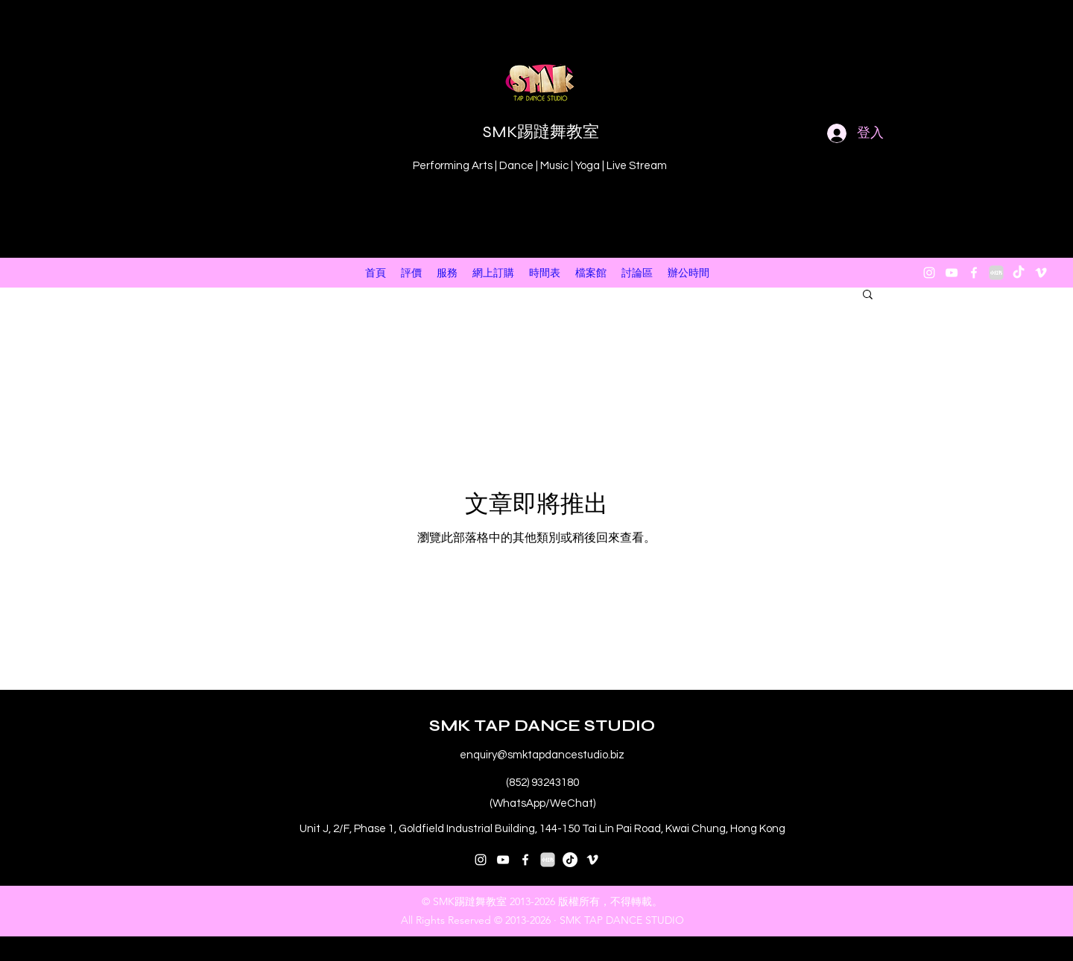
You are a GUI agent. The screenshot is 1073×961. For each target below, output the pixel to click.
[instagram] (929, 272)
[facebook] (973, 272)
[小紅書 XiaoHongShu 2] (996, 272)
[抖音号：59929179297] (570, 859)
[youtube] (951, 272)
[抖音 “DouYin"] (1018, 272)
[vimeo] (1041, 272)
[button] (868, 295)
